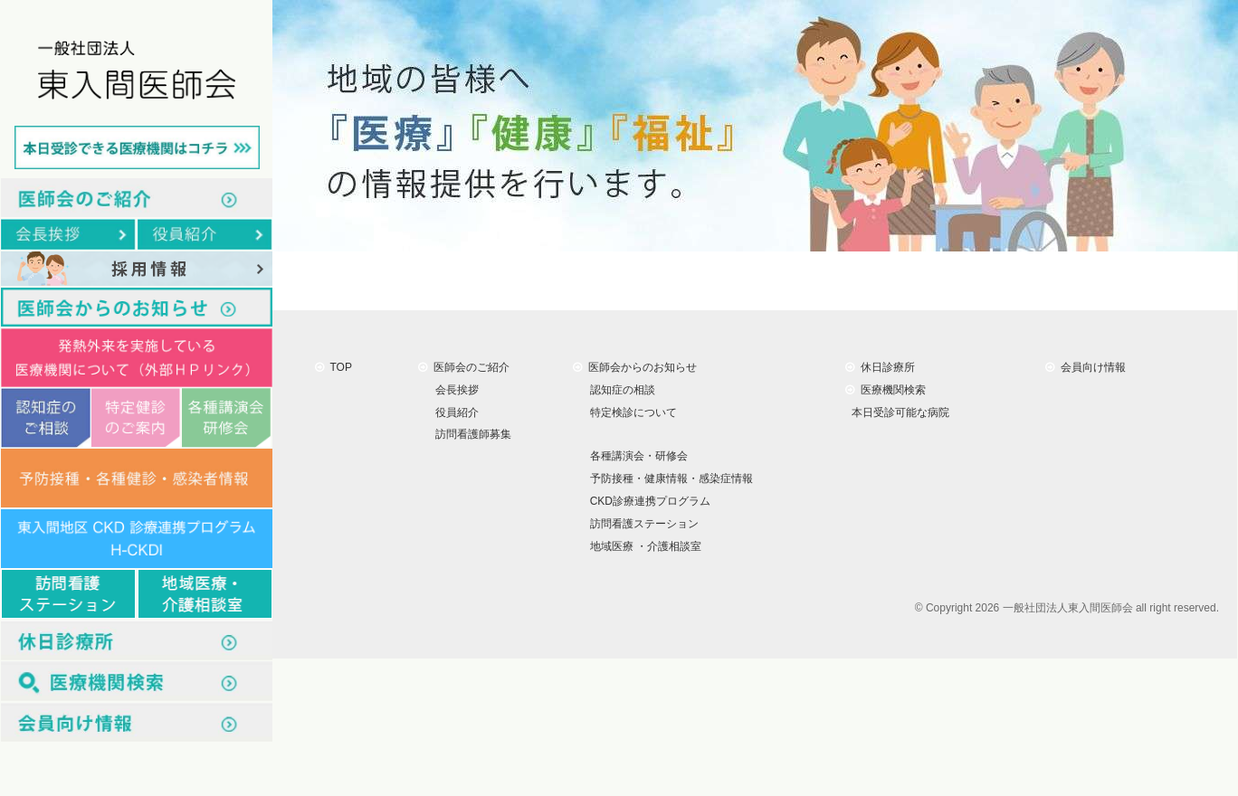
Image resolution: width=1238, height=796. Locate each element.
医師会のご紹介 (463, 367)
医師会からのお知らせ (635, 367)
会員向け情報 (1085, 367)
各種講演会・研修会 (636, 456)
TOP (333, 367)
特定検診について (630, 411)
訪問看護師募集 (470, 434)
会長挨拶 (454, 390)
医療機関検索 (885, 390)
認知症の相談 (619, 390)
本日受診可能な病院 (897, 411)
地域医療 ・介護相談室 (642, 546)
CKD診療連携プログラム (647, 501)
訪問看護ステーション (641, 523)
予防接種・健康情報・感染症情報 (668, 478)
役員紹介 (454, 411)
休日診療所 (880, 367)
